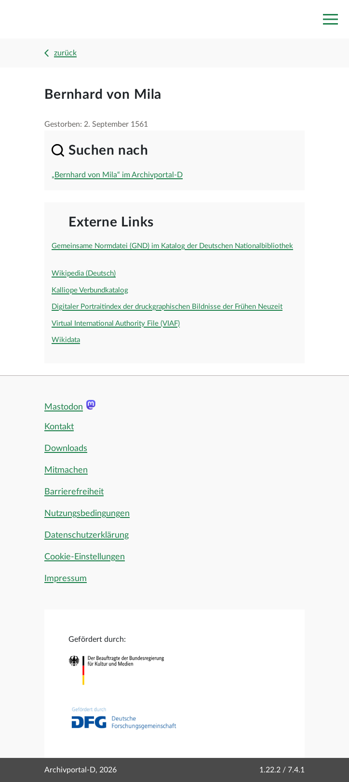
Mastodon (63, 407)
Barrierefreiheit (74, 492)
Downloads (65, 448)
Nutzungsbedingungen (87, 513)
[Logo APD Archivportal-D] (51, 19)
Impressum (65, 578)
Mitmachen (66, 470)
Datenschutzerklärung (86, 535)
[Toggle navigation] (330, 19)
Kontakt (59, 427)
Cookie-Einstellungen (84, 557)
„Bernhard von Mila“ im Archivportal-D (117, 175)
